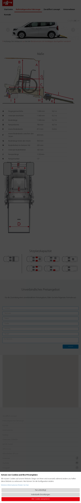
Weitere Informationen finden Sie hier (15, 485)
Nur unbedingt (40, 490)
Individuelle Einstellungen (40, 495)
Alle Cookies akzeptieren (40, 499)
